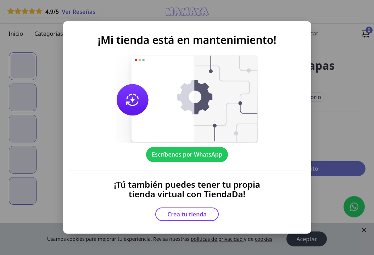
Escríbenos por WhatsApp (187, 154)
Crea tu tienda (187, 214)
